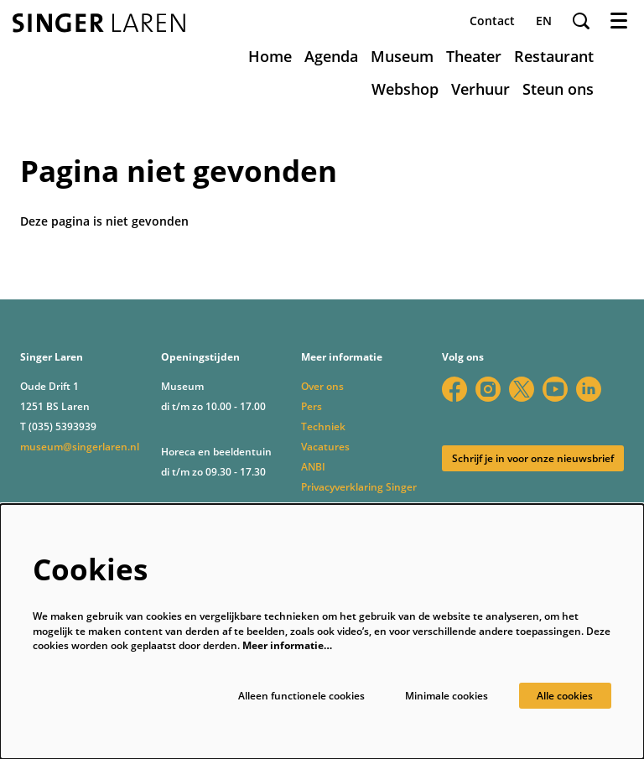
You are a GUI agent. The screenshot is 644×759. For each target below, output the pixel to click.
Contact (492, 21)
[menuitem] (270, 56)
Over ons (322, 386)
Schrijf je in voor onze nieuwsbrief (533, 458)
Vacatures (325, 446)
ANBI (313, 467)
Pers (311, 406)
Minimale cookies (446, 696)
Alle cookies (565, 696)
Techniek (323, 426)
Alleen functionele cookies (301, 696)
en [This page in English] (544, 21)
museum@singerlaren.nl (79, 446)
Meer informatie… (287, 645)
